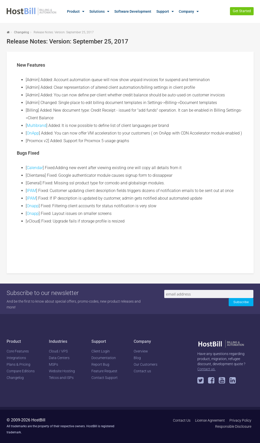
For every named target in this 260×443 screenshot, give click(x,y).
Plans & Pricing (18, 364)
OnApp (33, 133)
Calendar (35, 167)
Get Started (242, 11)
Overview (141, 351)
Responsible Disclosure (233, 426)
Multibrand (36, 125)
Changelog (21, 32)
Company (186, 11)
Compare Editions (21, 371)
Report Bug (100, 364)
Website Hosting (62, 371)
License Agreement (210, 420)
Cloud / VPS (58, 351)
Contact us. (206, 369)
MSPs (53, 364)
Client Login (100, 351)
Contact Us (181, 420)
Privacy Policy (240, 420)
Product (73, 11)
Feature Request (104, 371)
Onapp (33, 205)
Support (162, 11)
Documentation (103, 358)
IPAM (31, 190)
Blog (137, 358)
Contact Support (104, 378)
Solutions (97, 11)
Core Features (18, 351)
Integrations (16, 358)
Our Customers (145, 364)
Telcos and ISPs (61, 378)
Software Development (132, 11)
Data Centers (59, 358)
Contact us (142, 371)
